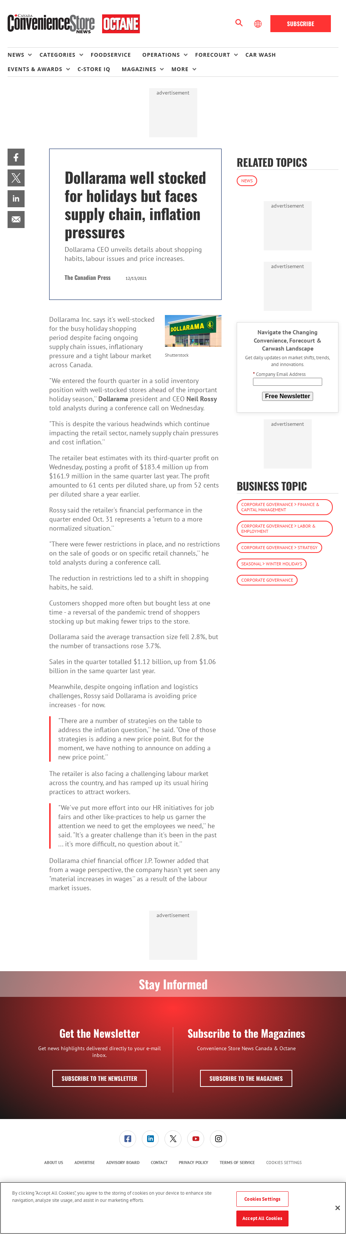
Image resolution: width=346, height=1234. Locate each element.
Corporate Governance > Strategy (279, 547)
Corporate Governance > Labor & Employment (278, 528)
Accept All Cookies (262, 1218)
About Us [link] (53, 1162)
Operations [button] (161, 54)
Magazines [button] (139, 69)
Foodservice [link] (111, 54)
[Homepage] (74, 23)
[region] (173, 1208)
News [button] (16, 54)
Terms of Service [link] (237, 1162)
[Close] (337, 1208)
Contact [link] (159, 1162)
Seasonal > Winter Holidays (271, 564)
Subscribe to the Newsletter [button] (99, 1078)
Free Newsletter (287, 396)
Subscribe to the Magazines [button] (246, 1078)
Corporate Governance (267, 580)
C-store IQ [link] (94, 69)
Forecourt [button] (212, 54)
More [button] (179, 69)
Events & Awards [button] (35, 69)
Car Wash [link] (260, 54)
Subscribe (300, 23)
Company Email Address (279, 374)
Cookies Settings (284, 1163)
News (247, 180)
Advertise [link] (84, 1162)
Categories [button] (57, 54)
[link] (16, 157)
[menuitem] (23, 55)
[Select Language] (258, 23)
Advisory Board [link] (123, 1162)
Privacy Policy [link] (193, 1162)
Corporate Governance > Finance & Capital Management (280, 506)
